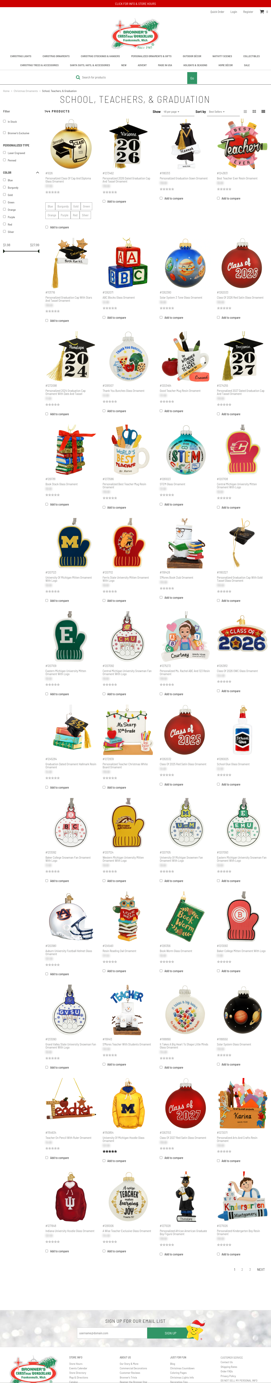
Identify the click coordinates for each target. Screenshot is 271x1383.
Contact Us (226, 1362)
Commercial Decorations (133, 1368)
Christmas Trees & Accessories (39, 65)
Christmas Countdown (182, 1368)
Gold (75, 206)
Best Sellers (217, 111)
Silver (85, 215)
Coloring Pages (178, 1372)
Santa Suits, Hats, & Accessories (90, 65)
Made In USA (165, 65)
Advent (142, 65)
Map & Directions (78, 1377)
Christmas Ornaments (56, 56)
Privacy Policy (228, 1376)
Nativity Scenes (222, 56)
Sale (247, 65)
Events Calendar (78, 1368)
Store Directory (77, 1372)
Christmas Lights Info (182, 1377)
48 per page (171, 111)
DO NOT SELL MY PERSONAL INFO (238, 1380)
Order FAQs (226, 1371)
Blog (172, 1363)
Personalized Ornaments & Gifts (151, 56)
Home (6, 91)
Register (248, 12)
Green (86, 206)
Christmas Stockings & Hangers (100, 56)
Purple (64, 215)
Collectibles (251, 56)
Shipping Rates (228, 1366)
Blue (50, 206)
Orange (52, 215)
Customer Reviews (130, 1372)
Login (234, 12)
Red (75, 215)
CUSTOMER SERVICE (231, 1357)
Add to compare (59, 227)
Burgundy (63, 206)
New (123, 65)
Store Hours (76, 1363)
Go (192, 78)
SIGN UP (170, 1333)
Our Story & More (129, 1363)
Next (261, 1269)
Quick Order (217, 12)
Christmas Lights (20, 56)
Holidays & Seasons (195, 65)
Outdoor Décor (192, 56)
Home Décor (226, 65)
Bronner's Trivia (128, 1377)
